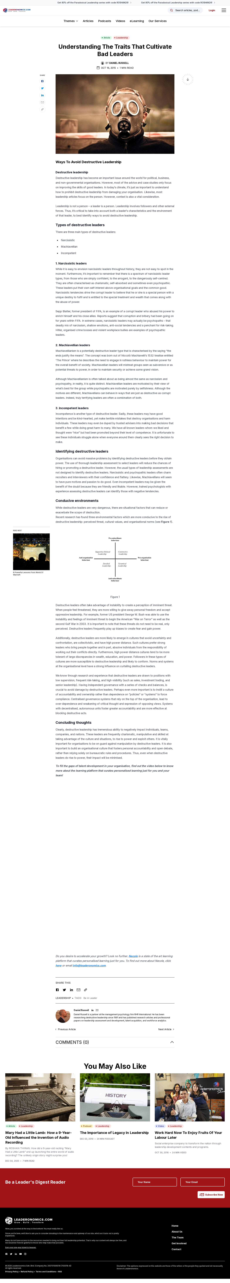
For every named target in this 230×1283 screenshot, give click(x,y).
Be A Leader (90, 1002)
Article (106, 42)
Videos (120, 25)
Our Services (158, 25)
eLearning (137, 25)
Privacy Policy (11, 1276)
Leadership (121, 42)
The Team (178, 1241)
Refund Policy (27, 1276)
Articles (88, 25)
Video (160, 1130)
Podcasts (104, 25)
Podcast (86, 1130)
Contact (176, 1253)
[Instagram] (25, 1258)
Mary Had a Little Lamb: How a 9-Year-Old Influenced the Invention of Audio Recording (38, 1142)
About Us (177, 1235)
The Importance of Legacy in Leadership (114, 1137)
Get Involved (179, 1247)
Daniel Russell (119, 67)
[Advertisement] (115, 813)
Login (209, 12)
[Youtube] (20, 1258)
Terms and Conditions (46, 1276)
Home (175, 1230)
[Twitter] (11, 1258)
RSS (60, 1276)
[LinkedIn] (16, 1258)
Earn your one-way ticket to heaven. (20, 1252)
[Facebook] (6, 1258)
